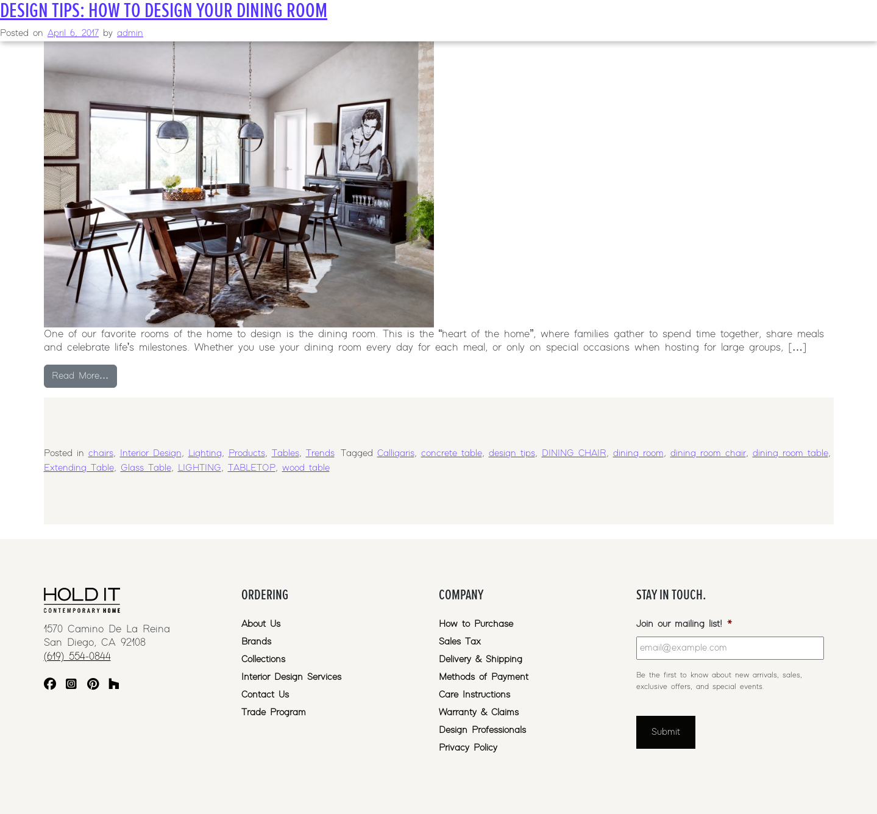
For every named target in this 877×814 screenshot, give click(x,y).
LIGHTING (199, 468)
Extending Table (79, 468)
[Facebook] (50, 685)
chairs (100, 453)
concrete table (451, 453)
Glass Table (146, 468)
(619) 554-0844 (77, 656)
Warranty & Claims (479, 712)
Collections (263, 659)
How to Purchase (476, 624)
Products (247, 453)
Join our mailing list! (684, 624)
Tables (285, 453)
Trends (320, 453)
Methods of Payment (483, 677)
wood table (306, 468)
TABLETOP (251, 468)
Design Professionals (482, 730)
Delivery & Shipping (480, 659)
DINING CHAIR (574, 453)
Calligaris (395, 453)
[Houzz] (113, 685)
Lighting (205, 453)
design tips (512, 453)
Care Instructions (474, 694)
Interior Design (151, 453)
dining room (638, 453)
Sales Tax (460, 641)
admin (130, 33)
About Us (260, 624)
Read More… (84, 374)
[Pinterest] (93, 685)
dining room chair (708, 453)
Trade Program (273, 712)
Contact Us (265, 694)
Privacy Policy (468, 747)
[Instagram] (71, 685)
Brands (256, 641)
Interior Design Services (291, 677)
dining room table (790, 453)
